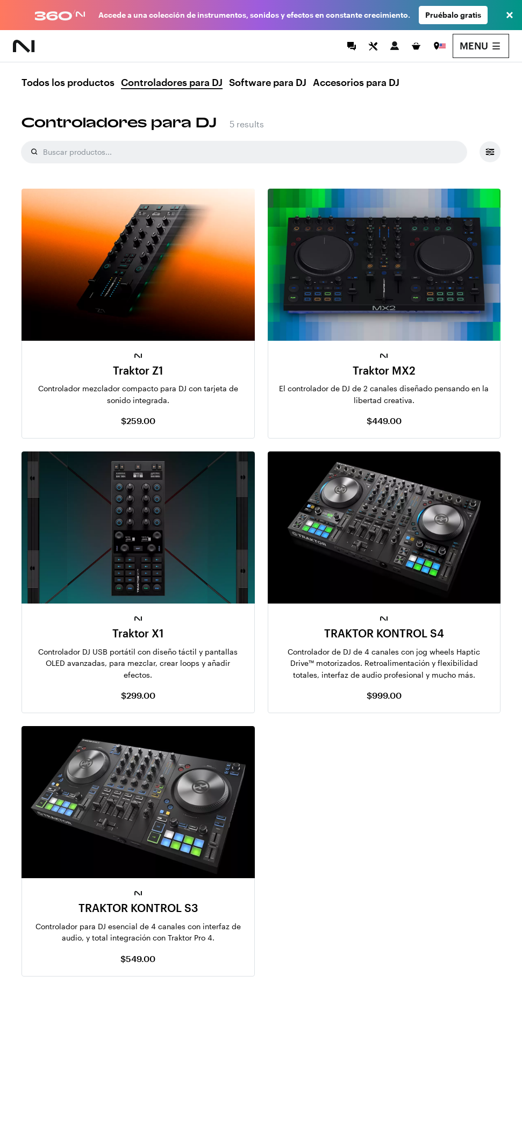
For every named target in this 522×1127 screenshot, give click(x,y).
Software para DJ (267, 82)
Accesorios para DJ (356, 82)
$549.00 (137, 958)
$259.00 (138, 420)
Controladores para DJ (172, 82)
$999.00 (384, 695)
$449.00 (384, 420)
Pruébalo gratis (453, 14)
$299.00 (138, 695)
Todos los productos (68, 82)
